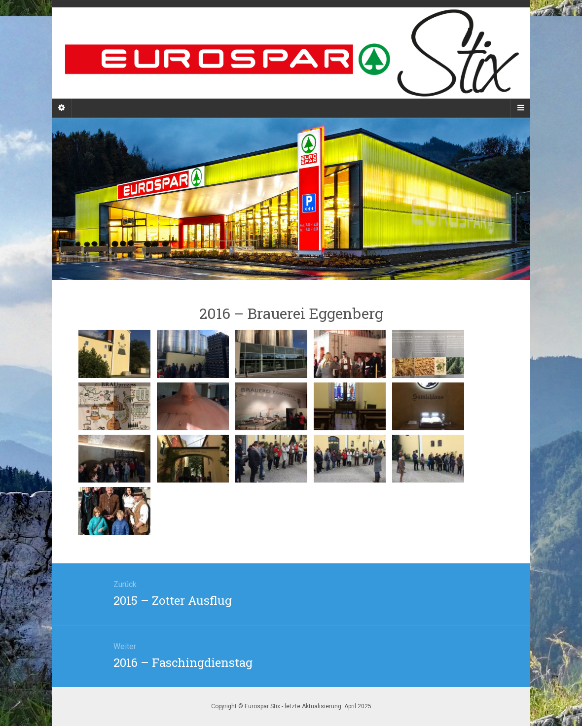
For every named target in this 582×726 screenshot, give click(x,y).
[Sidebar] (62, 108)
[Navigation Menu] (520, 108)
